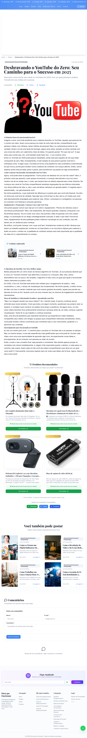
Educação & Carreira (60, 719)
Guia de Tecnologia (42, 706)
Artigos (27, 6)
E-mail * (46, 615)
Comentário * (10, 623)
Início (20, 6)
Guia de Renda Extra (42, 699)
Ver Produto (23, 428)
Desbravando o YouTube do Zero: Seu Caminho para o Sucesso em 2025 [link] (37, 57)
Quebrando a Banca (49, 6)
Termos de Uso (75, 699)
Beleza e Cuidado (59, 726)
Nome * (8, 615)
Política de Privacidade (78, 696)
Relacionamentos (59, 703)
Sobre (59, 6)
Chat (39, 6)
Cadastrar (77, 682)
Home (3, 57)
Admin (72, 701)
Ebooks (33, 6)
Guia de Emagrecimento (43, 696)
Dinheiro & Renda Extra (61, 701)
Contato (65, 6)
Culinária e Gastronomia (61, 728)
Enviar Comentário (13, 637)
